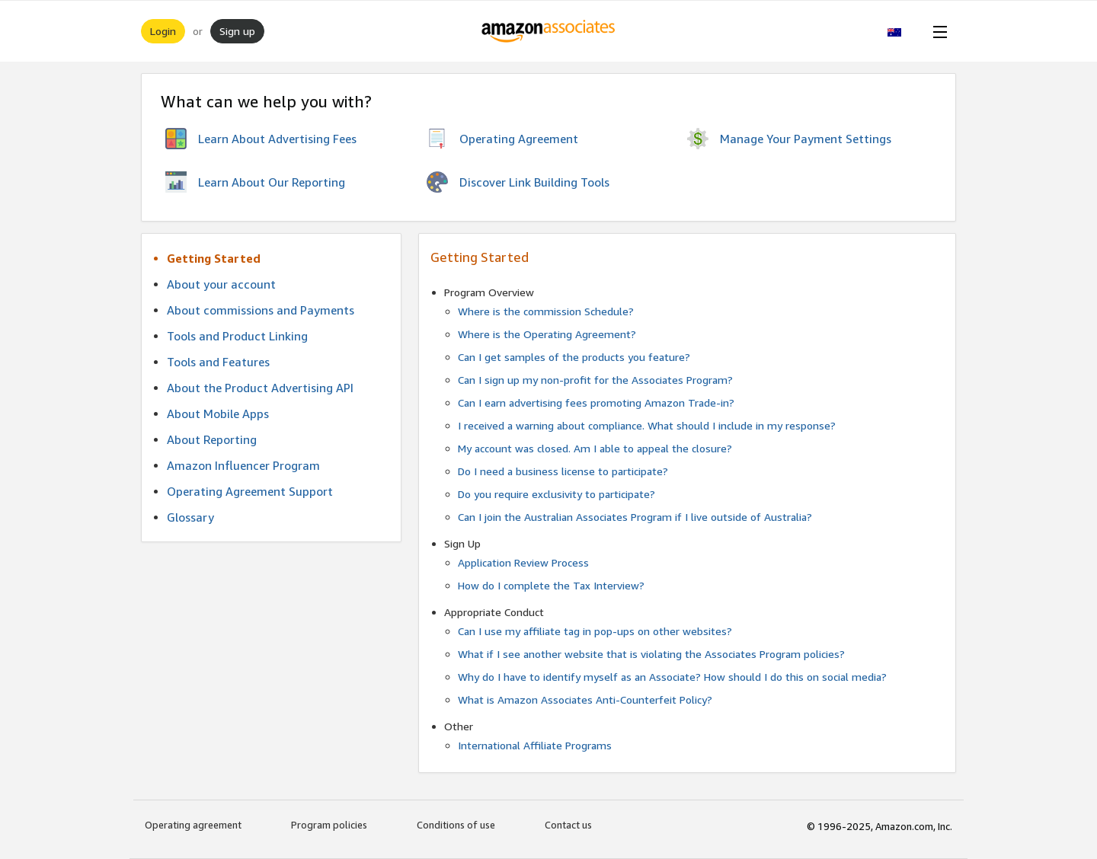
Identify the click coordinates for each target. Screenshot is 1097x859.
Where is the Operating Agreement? (547, 333)
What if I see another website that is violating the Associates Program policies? (651, 653)
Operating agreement (193, 825)
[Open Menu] (937, 31)
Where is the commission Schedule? (546, 311)
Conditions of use (456, 825)
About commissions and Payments (260, 310)
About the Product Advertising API (260, 387)
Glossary (190, 517)
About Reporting (212, 439)
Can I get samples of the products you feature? (574, 356)
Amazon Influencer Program (243, 465)
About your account (221, 284)
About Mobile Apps (218, 413)
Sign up (237, 30)
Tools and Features (218, 362)
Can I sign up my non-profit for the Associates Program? (595, 379)
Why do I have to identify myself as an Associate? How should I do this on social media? (672, 676)
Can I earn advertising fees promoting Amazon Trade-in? (596, 402)
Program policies (329, 825)
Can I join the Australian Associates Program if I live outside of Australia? (635, 516)
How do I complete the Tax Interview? (551, 585)
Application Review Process (523, 562)
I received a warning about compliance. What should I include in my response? (647, 425)
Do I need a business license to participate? (563, 471)
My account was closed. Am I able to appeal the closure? (595, 448)
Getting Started (214, 258)
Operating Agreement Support (250, 491)
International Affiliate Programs (535, 745)
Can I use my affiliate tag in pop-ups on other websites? (595, 630)
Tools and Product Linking (237, 336)
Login (163, 30)
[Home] (549, 31)
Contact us (568, 825)
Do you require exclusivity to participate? (556, 493)
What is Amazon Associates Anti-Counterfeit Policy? (585, 699)
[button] (902, 31)
